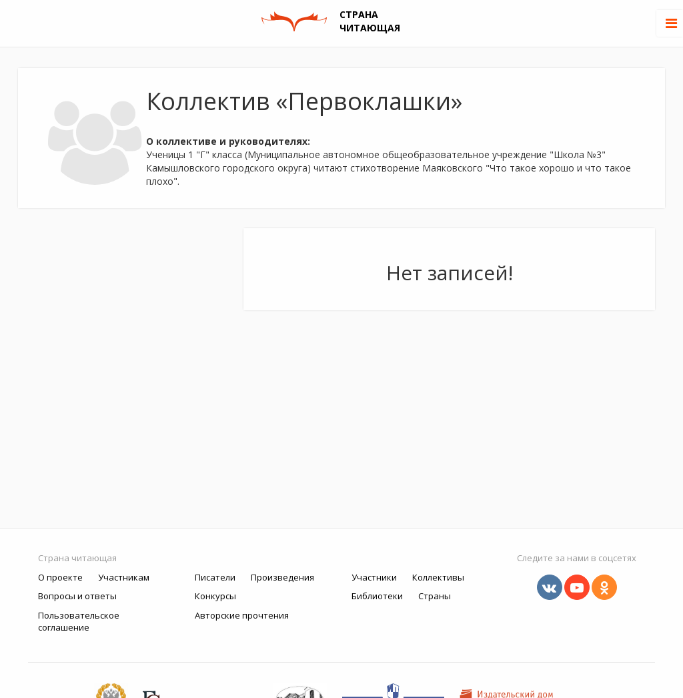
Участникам (123, 577)
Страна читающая (77, 558)
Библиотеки (377, 596)
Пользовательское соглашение (78, 621)
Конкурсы (215, 596)
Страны (434, 596)
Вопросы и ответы (77, 596)
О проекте (60, 577)
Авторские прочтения (242, 615)
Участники (374, 577)
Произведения (282, 577)
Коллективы (438, 577)
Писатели (215, 577)
